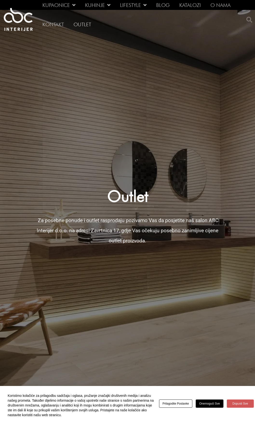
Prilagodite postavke (176, 403)
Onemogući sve (211, 403)
